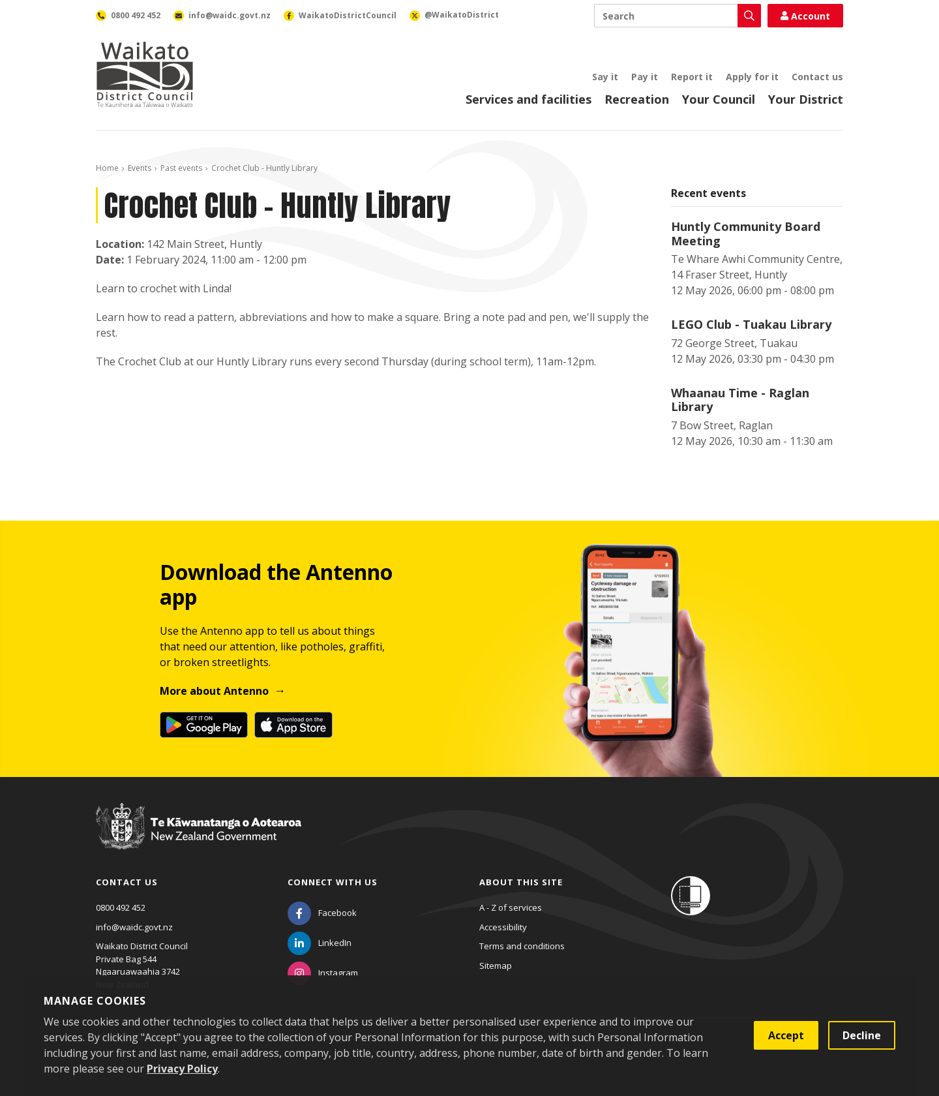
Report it (692, 76)
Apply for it (752, 76)
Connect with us (333, 882)
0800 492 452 (120, 907)
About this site (521, 882)
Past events (181, 168)
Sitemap (495, 965)
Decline (861, 1035)
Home (107, 168)
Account (805, 16)
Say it (605, 76)
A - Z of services (510, 907)
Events (139, 168)
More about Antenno (214, 691)
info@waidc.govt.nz (134, 927)
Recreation (636, 99)
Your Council (718, 99)
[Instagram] (323, 973)
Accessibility (503, 927)
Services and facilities (528, 99)
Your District (805, 99)
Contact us (817, 76)
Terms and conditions (522, 946)
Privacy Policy (182, 1068)
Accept (786, 1035)
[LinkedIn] (319, 943)
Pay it (644, 76)
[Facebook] (322, 913)
